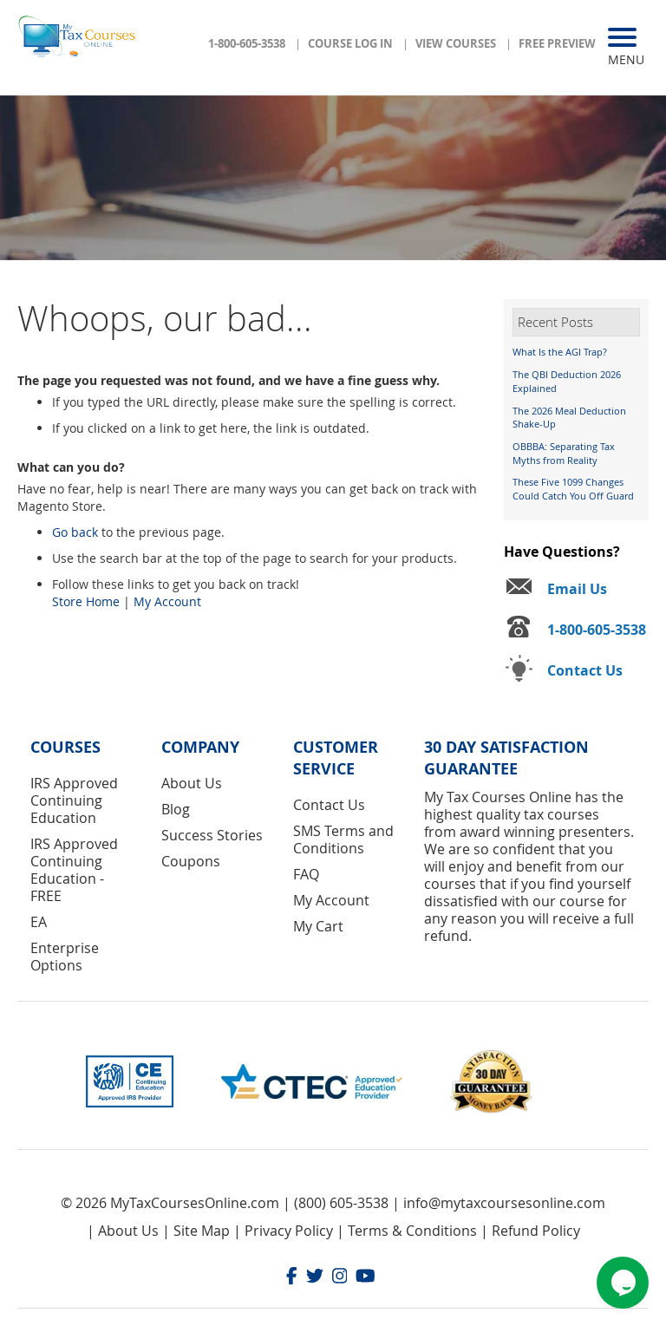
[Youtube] (365, 1278)
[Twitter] (314, 1278)
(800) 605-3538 (341, 1202)
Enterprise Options (64, 956)
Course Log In (350, 43)
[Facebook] (291, 1278)
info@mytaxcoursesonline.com (504, 1202)
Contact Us (329, 804)
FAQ (306, 874)
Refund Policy (536, 1230)
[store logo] (78, 41)
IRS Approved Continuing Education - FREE (74, 869)
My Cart (318, 926)
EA (38, 921)
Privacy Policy (289, 1230)
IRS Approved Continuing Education (74, 800)
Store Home (86, 601)
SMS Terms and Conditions (343, 839)
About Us (191, 783)
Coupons (190, 861)
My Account (167, 601)
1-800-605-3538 (246, 43)
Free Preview (557, 43)
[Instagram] (340, 1278)
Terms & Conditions (412, 1230)
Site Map (201, 1230)
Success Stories (212, 835)
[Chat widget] (623, 1283)
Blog (175, 809)
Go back (75, 532)
